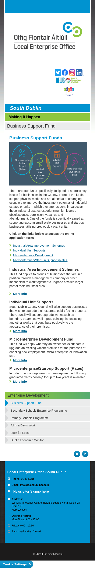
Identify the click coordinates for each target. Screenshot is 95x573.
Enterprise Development (28, 395)
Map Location (19, 509)
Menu (84, 6)
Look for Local (20, 432)
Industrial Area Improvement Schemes (39, 245)
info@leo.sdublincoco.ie (34, 485)
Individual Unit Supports (29, 250)
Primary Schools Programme (30, 418)
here (45, 491)
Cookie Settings (15, 564)
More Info (20, 293)
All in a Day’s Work (23, 425)
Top (85, 454)
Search (75, 6)
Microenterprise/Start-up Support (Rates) (40, 260)
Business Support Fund (26, 403)
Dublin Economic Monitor (27, 440)
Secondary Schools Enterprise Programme (39, 410)
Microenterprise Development (33, 255)
